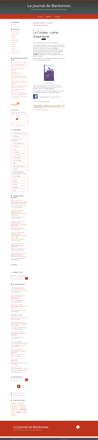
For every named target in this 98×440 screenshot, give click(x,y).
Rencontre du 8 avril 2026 (17, 89)
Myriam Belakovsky (16, 245)
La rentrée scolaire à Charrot (19, 343)
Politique (15, 181)
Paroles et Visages (20, 65)
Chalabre (21, 87)
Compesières (16, 152)
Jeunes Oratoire (15, 91)
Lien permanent (38, 105)
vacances (36, 107)
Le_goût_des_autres (16, 74)
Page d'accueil (50, 22)
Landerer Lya (15, 211)
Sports (14, 190)
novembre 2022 (15, 32)
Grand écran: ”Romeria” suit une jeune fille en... (18, 93)
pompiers (14, 403)
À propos (57, 16)
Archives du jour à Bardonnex (17, 140)
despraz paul (22, 406)
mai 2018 (13, 46)
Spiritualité (15, 187)
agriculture (14, 406)
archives (19, 412)
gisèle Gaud (14, 202)
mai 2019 (13, 38)
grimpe (54, 106)
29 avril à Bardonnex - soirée (19, 368)
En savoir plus (65, 438)
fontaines (20, 403)
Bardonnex (15, 146)
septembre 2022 (15, 34)
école (13, 412)
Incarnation (24, 62)
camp (42, 106)
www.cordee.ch (50, 88)
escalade (46, 106)
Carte (15, 264)
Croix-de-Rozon (17, 155)
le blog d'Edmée (23, 94)
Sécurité (15, 184)
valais (39, 107)
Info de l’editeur (16, 176)
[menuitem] (40, 16)
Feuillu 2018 (14, 246)
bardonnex (23, 409)
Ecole (14, 163)
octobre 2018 (14, 42)
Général (15, 169)
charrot (13, 415)
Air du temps (16, 136)
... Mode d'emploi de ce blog (19, 133)
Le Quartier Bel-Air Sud (19, 78)
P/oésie (17, 98)
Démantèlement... (15, 62)
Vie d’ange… (13, 72)
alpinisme (39, 106)
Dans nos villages (17, 160)
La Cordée (55, 48)
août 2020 (13, 36)
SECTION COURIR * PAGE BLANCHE (17, 69)
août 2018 (13, 44)
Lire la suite (13, 24)
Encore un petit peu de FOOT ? (41, 25)
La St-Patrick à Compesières (39, 22)
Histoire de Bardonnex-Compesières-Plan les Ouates (19, 172)
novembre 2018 (15, 40)
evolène (50, 106)
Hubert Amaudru (15, 254)
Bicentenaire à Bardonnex (18, 256)
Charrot (15, 149)
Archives (48, 16)
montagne (58, 106)
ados (35, 106)
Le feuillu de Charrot (17, 316)
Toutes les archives (15, 53)
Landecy (15, 179)
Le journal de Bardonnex (49, 6)
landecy (25, 412)
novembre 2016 (15, 50)
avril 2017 (13, 48)
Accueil (39, 16)
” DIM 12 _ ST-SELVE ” (16, 67)
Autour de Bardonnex (18, 143)
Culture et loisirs (17, 157)
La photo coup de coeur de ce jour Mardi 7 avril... (19, 81)
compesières (15, 409)
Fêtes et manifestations (18, 166)
